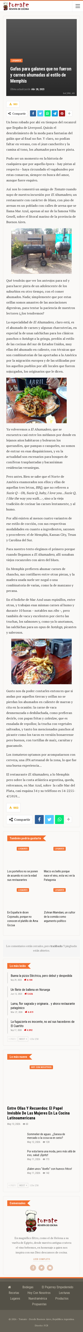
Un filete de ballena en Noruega (30, 990)
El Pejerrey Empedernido (57, 1287)
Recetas (14, 1293)
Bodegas (27, 1287)
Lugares (16, 60)
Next (23, 1039)
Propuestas (39, 1304)
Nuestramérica (37, 1298)
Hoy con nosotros (41, 1067)
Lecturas (64, 1293)
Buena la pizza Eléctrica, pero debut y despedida (41, 976)
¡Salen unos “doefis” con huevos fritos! (49, 1168)
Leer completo (41, 1259)
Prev (12, 1039)
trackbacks (57, 946)
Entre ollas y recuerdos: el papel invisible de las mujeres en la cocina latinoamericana (38, 1113)
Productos (61, 1298)
